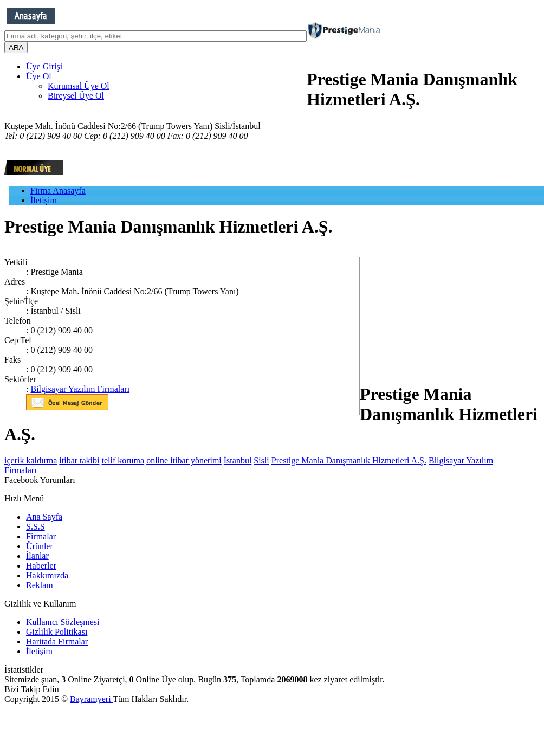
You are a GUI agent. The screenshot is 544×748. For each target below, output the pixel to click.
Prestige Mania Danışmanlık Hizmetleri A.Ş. (348, 460)
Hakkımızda (47, 575)
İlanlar (37, 555)
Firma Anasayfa (58, 190)
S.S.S (35, 526)
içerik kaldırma (30, 460)
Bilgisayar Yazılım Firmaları (79, 389)
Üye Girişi (44, 66)
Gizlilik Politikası (56, 631)
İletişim (43, 200)
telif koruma (123, 460)
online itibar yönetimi (184, 460)
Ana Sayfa (44, 516)
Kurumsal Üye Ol (78, 86)
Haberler (41, 565)
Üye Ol (38, 76)
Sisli (261, 460)
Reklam (39, 585)
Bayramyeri (91, 699)
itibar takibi (79, 460)
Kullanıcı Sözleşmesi (63, 622)
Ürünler (39, 546)
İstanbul (238, 460)
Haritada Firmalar (57, 641)
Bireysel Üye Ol (76, 95)
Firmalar (41, 536)
